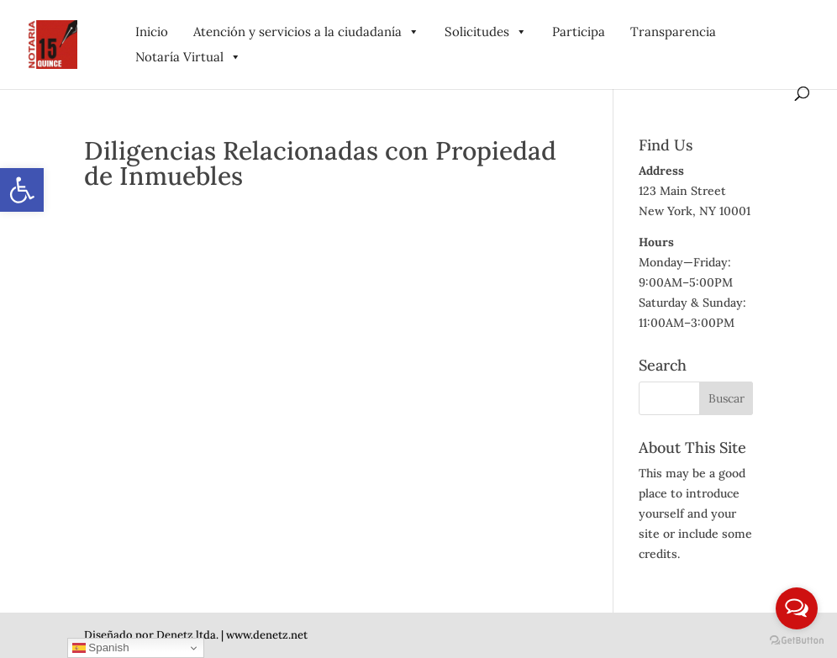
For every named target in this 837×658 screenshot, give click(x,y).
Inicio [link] (151, 31)
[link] (22, 190)
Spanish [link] (100, 648)
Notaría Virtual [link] (188, 57)
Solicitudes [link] (486, 31)
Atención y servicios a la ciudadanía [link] (306, 31)
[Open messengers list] (797, 608)
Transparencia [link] (673, 31)
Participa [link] (578, 31)
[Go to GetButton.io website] (797, 640)
